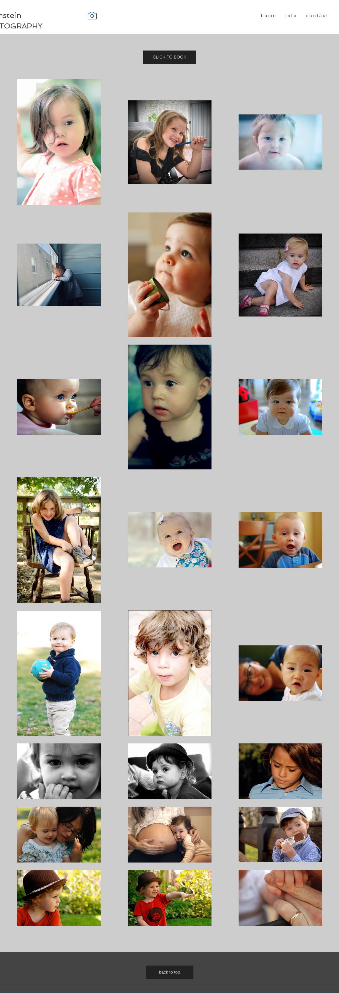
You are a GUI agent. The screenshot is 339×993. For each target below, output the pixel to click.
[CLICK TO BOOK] (169, 57)
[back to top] (169, 972)
